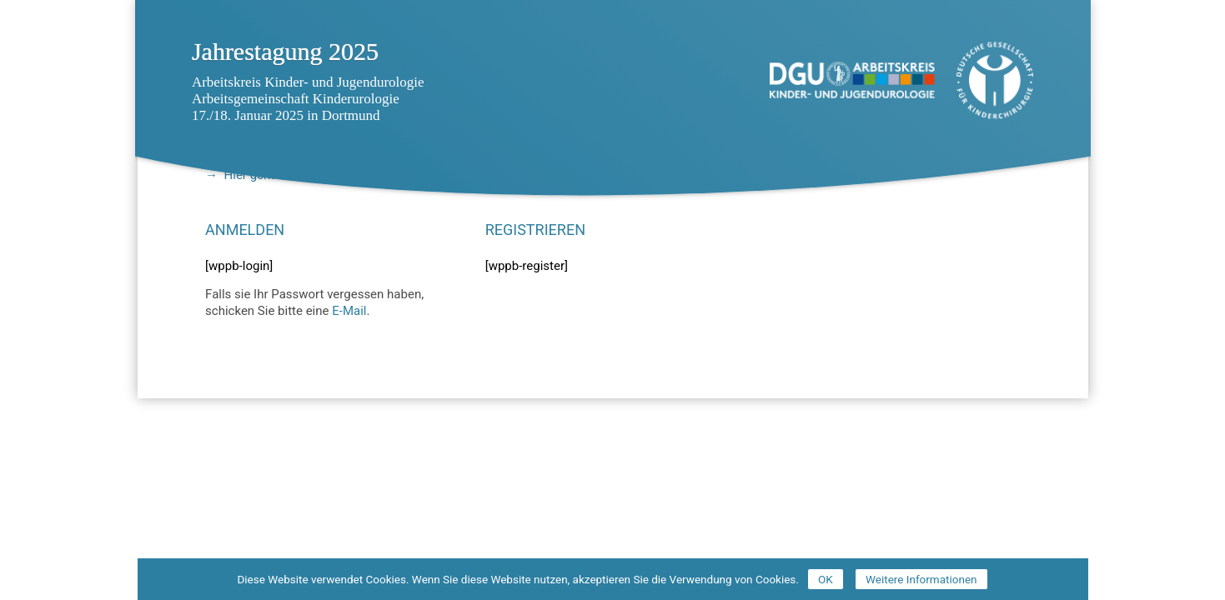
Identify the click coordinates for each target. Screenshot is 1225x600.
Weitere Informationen (921, 579)
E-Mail (349, 310)
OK (825, 579)
